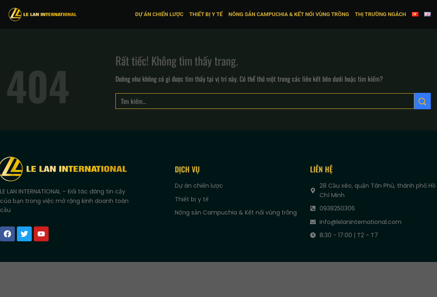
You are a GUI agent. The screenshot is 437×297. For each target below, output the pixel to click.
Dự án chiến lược (159, 14)
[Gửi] (422, 101)
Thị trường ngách (380, 14)
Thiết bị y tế (206, 14)
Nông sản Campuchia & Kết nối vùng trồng (288, 14)
